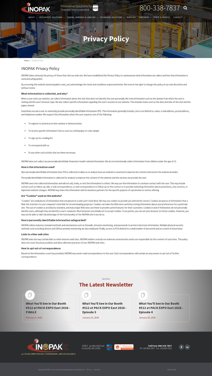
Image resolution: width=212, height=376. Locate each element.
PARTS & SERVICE (162, 17)
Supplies (131, 17)
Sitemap (97, 369)
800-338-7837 (160, 7)
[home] (38, 8)
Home (26, 60)
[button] (32, 17)
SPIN (174, 369)
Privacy (89, 369)
